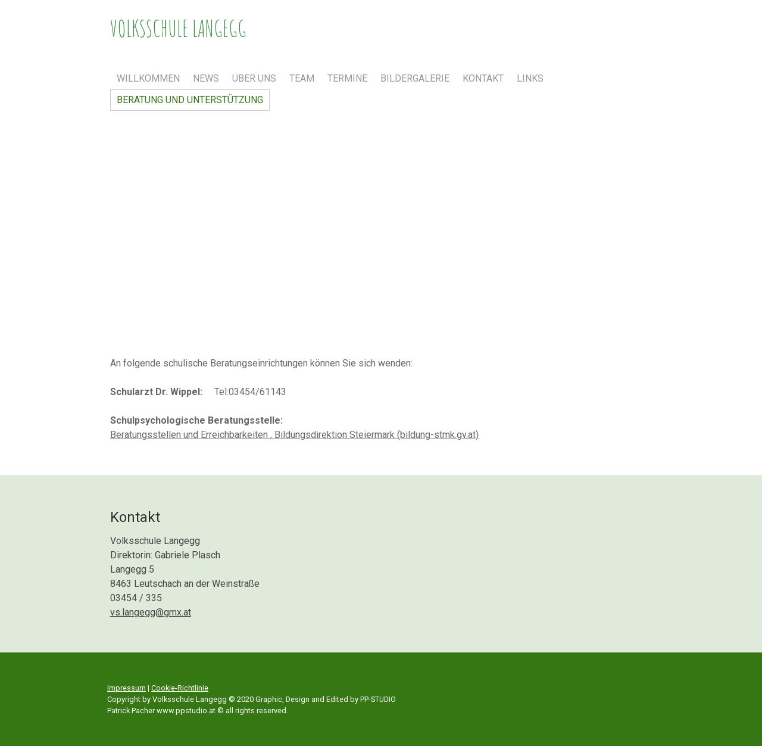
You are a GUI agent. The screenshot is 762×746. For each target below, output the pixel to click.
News (206, 78)
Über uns (254, 78)
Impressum (126, 687)
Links (530, 78)
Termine (347, 78)
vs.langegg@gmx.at (150, 612)
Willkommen (148, 78)
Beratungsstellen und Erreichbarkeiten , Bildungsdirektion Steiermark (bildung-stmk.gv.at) (294, 434)
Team (301, 78)
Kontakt (483, 78)
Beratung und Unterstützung (190, 99)
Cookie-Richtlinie (179, 687)
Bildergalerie (414, 78)
